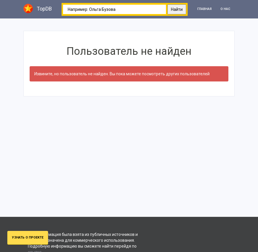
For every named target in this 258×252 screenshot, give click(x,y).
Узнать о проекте (27, 237)
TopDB (37, 8)
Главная (204, 9)
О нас (225, 9)
